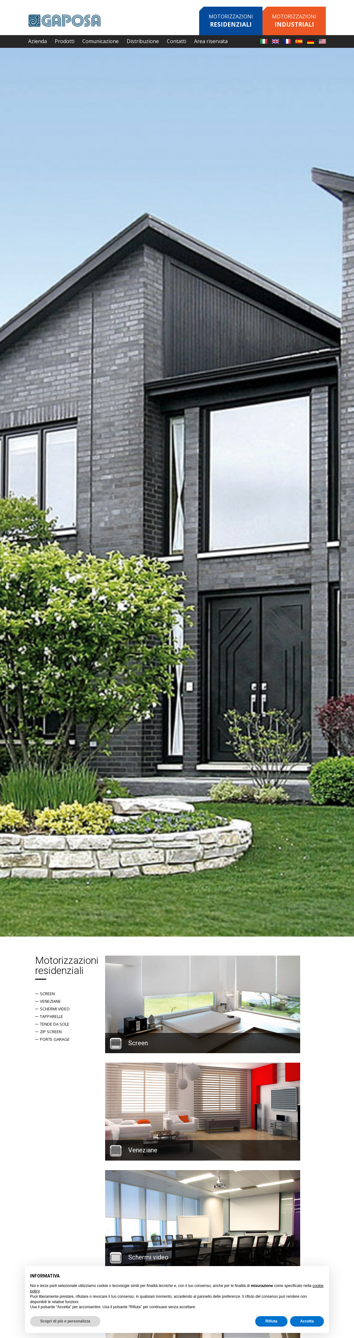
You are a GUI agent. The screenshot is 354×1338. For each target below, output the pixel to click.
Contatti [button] (176, 41)
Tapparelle (54, 1016)
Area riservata (211, 41)
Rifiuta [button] (271, 1321)
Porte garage (57, 1039)
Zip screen (53, 1031)
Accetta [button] (307, 1321)
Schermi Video (57, 1009)
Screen (49, 993)
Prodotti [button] (64, 41)
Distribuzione (143, 41)
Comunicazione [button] (100, 41)
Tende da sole (57, 1024)
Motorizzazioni (231, 21)
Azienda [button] (37, 41)
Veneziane (52, 1001)
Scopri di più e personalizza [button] (65, 1321)
